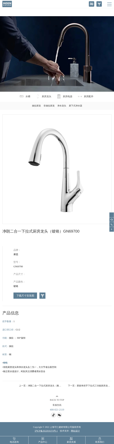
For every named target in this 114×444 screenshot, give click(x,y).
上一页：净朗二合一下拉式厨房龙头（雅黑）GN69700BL (41, 386)
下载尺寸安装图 (25, 295)
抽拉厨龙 (36, 106)
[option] (57, 169)
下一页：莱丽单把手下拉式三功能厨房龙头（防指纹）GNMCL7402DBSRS (90, 386)
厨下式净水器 (75, 106)
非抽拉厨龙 (49, 106)
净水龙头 (61, 106)
